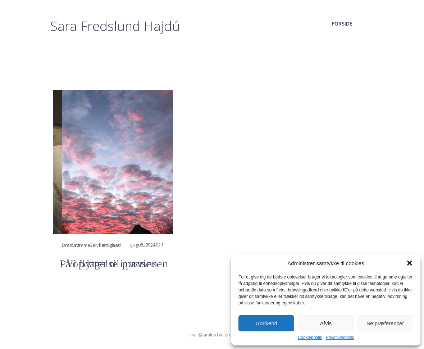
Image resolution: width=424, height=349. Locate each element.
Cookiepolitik (310, 337)
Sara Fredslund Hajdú (115, 26)
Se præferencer (385, 323)
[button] (409, 263)
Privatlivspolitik (340, 337)
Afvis (326, 323)
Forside (342, 23)
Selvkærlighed (105, 245)
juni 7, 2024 (143, 244)
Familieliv (222, 245)
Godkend (266, 323)
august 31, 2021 (259, 244)
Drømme (71, 245)
